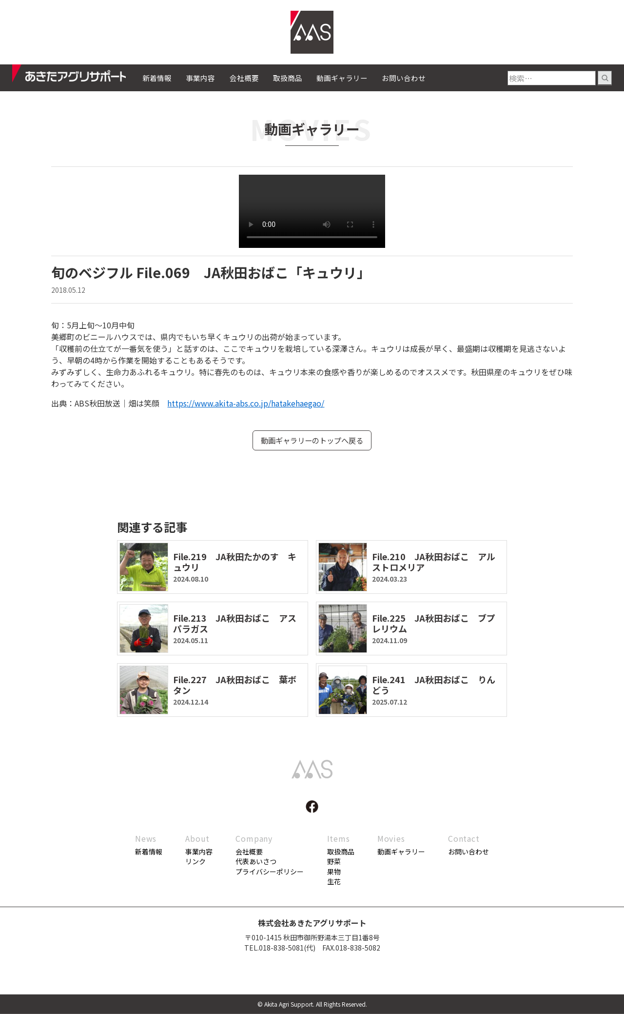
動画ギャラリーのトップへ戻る (312, 440)
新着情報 (157, 78)
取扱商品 (287, 78)
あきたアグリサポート (77, 76)
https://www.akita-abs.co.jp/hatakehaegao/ (245, 403)
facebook (312, 807)
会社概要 (244, 78)
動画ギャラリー (342, 78)
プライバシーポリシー (269, 872)
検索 (605, 78)
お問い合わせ (404, 78)
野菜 (334, 862)
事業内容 (200, 78)
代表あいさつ (255, 862)
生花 (334, 882)
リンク (195, 862)
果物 (334, 872)
